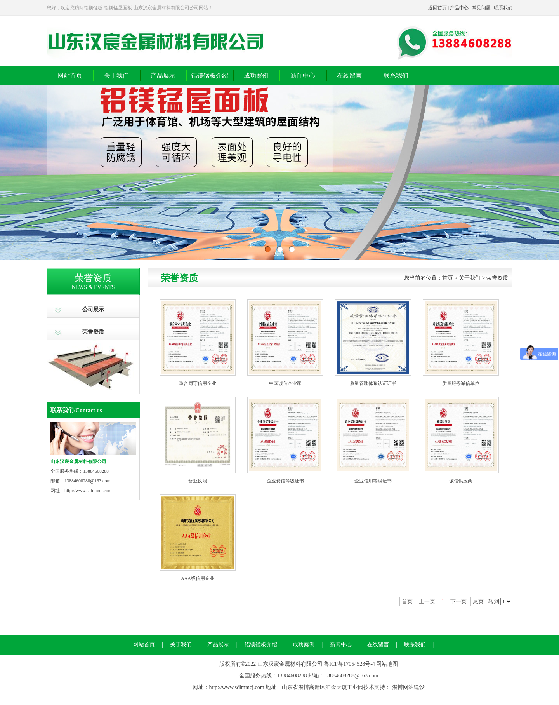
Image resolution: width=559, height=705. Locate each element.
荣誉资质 (93, 332)
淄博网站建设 (408, 687)
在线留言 (349, 75)
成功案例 (256, 75)
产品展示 (163, 75)
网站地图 (387, 664)
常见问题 (481, 7)
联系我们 (503, 7)
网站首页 (69, 75)
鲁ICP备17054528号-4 (349, 664)
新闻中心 (302, 75)
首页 (447, 278)
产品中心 (459, 7)
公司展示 (93, 309)
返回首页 (437, 7)
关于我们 (116, 75)
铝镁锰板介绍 (209, 75)
